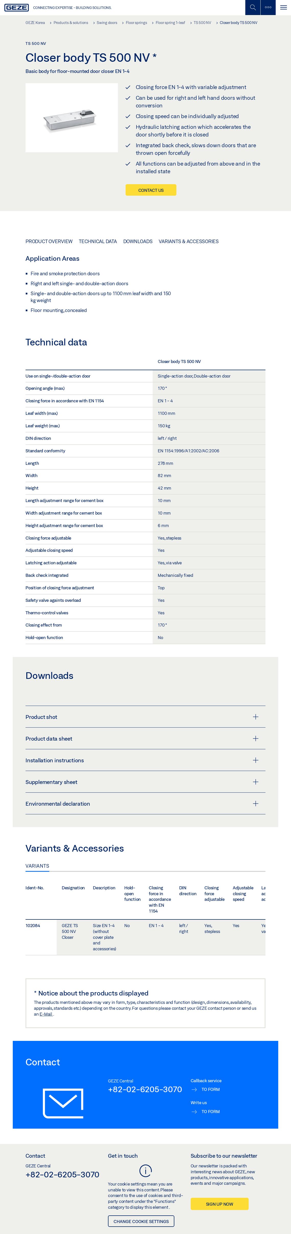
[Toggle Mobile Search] (252, 7)
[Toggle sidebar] (268, 7)
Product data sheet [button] (142, 739)
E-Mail (46, 1014)
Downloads (138, 241)
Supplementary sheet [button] (142, 782)
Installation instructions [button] (142, 760)
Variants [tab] (37, 866)
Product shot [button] (142, 717)
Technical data (98, 241)
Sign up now (219, 1204)
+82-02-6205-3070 (145, 1089)
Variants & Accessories (189, 241)
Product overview (49, 241)
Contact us (151, 190)
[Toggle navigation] (283, 7)
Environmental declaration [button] (142, 804)
